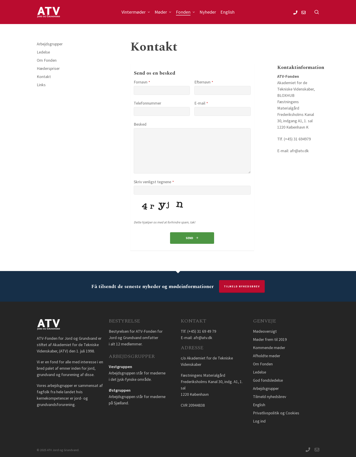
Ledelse (43, 52)
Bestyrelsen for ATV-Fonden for (136, 331)
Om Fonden (47, 60)
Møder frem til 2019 (270, 339)
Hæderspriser (48, 68)
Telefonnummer (147, 103)
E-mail (201, 103)
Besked (140, 124)
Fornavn (142, 82)
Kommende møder (269, 347)
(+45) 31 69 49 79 (201, 331)
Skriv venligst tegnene (154, 181)
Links (41, 84)
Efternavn (203, 82)
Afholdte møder (266, 355)
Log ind (259, 421)
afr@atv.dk (202, 337)
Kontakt (44, 76)
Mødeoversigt (265, 331)
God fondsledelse (268, 380)
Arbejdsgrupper (50, 43)
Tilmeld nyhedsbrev (242, 286)
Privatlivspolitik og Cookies (276, 412)
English (259, 404)
